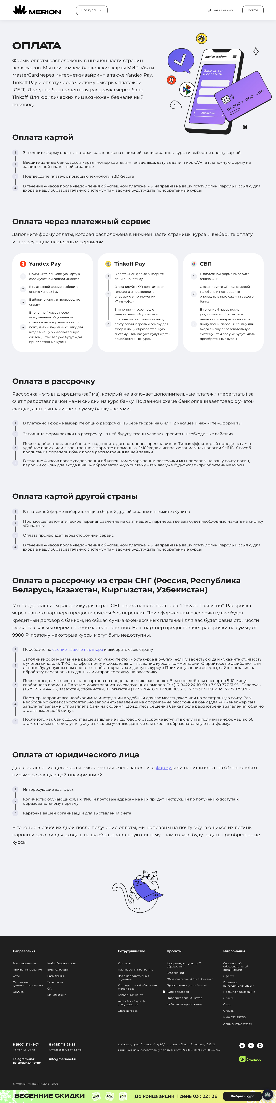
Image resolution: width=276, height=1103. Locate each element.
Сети (16, 976)
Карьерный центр (131, 995)
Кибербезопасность (61, 963)
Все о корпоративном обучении (133, 977)
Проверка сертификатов (184, 998)
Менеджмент (56, 995)
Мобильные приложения (184, 1004)
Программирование (27, 969)
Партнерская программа (135, 969)
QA (49, 988)
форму (163, 767)
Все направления (25, 963)
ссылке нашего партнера (77, 649)
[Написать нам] (267, 1094)
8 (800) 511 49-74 (26, 1044)
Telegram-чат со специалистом (27, 1061)
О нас (227, 1004)
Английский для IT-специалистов (131, 1003)
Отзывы (228, 1010)
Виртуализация (58, 969)
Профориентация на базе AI (187, 985)
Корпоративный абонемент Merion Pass (137, 987)
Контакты (124, 963)
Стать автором (128, 1010)
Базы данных (56, 976)
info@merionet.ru (63, 1059)
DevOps (18, 991)
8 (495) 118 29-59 (62, 1044)
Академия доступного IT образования (184, 965)
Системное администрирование (28, 984)
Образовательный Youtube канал (190, 979)
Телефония (55, 982)
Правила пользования (239, 991)
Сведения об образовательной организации (235, 966)
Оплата (228, 998)
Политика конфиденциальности (238, 984)
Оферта (228, 976)
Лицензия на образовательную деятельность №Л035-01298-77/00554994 (169, 1050)
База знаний (175, 973)
